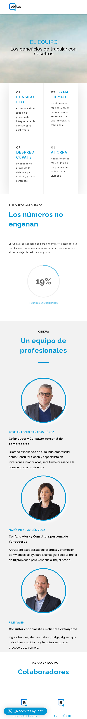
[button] (25, 711)
